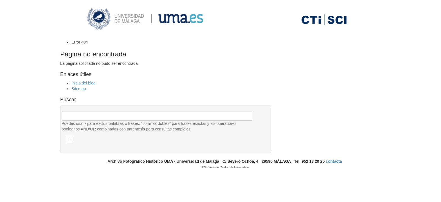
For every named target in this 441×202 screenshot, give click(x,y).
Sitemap (78, 88)
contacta (334, 161)
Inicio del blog (83, 83)
